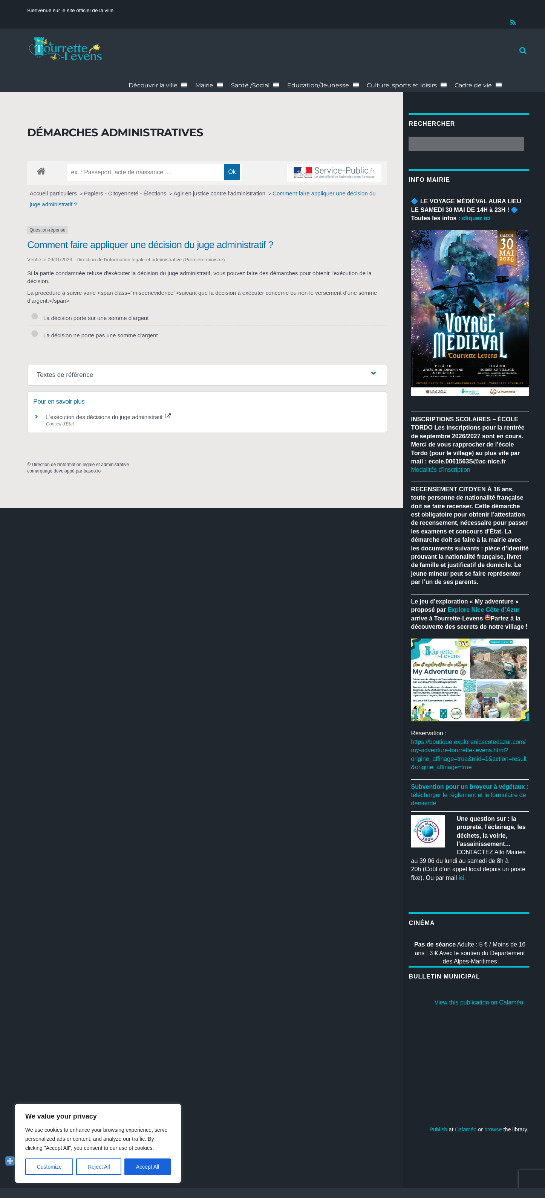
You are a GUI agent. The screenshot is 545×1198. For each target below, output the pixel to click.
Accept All (147, 1167)
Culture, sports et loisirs (402, 85)
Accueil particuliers (54, 193)
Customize (49, 1167)
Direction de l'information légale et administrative (80, 464)
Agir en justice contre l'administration (220, 193)
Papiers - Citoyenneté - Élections (126, 193)
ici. (462, 878)
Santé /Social (250, 85)
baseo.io (92, 471)
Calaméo (466, 1129)
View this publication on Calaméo (479, 1002)
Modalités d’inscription (440, 469)
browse (493, 1129)
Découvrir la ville (153, 85)
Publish (438, 1129)
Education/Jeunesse (318, 85)
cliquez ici (476, 218)
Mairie (204, 85)
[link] (483, 610)
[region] (98, 1143)
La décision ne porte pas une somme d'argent (94, 335)
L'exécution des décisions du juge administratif (108, 417)
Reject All (99, 1167)
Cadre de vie (473, 85)
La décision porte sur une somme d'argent (89, 318)
